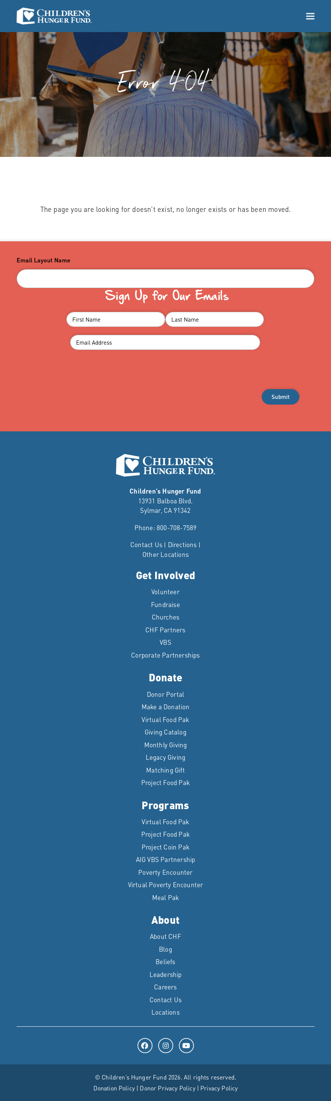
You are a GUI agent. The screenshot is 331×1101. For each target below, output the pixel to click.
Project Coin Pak (165, 847)
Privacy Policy (219, 1088)
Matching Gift (165, 770)
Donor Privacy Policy (167, 1088)
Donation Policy (114, 1088)
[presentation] (165, 382)
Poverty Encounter (165, 872)
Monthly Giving (165, 745)
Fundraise (165, 604)
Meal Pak (165, 897)
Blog (165, 949)
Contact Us (146, 544)
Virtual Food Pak (165, 719)
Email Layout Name (43, 260)
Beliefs (165, 961)
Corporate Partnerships (165, 655)
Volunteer (165, 591)
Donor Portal (165, 694)
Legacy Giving (166, 757)
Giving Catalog (165, 732)
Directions (182, 544)
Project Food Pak (165, 782)
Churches (166, 617)
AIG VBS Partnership (165, 859)
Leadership (165, 974)
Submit (281, 396)
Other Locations (165, 554)
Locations (165, 1012)
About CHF (165, 936)
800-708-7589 (177, 527)
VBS (165, 642)
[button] (310, 16)
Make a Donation (166, 706)
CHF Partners (165, 630)
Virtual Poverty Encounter (165, 884)
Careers (165, 987)
